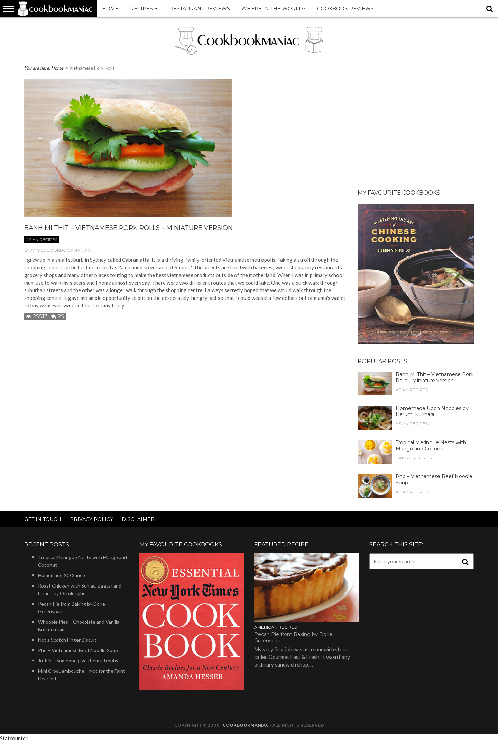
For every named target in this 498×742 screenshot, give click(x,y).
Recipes (141, 9)
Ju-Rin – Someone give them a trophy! (79, 660)
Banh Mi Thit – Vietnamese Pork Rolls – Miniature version (128, 228)
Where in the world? (273, 9)
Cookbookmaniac (246, 725)
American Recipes (275, 627)
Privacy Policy (91, 519)
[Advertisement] (416, 127)
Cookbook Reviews (345, 9)
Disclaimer (138, 519)
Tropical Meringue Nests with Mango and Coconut (431, 445)
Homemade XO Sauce (61, 575)
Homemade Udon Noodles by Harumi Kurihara (432, 411)
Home (110, 9)
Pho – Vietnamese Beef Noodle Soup (78, 650)
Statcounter (14, 738)
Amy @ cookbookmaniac (60, 250)
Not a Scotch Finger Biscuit (67, 640)
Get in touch (42, 519)
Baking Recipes (414, 458)
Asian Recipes (41, 239)
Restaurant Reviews (199, 9)
